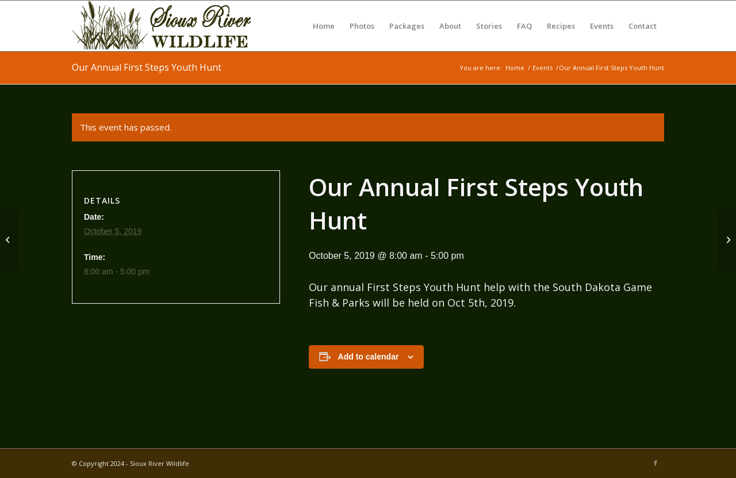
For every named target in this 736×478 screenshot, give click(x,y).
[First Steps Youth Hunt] (9, 239)
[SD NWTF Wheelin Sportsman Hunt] (727, 239)
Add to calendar (368, 356)
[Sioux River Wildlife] (169, 26)
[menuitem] (323, 26)
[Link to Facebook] (655, 463)
